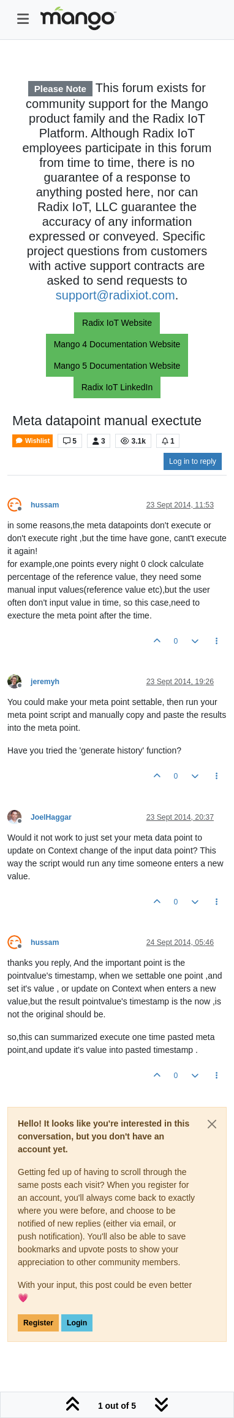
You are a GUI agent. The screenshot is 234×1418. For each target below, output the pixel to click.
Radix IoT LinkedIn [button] (117, 387)
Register (38, 1323)
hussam (45, 505)
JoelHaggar (51, 817)
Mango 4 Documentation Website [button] (117, 344)
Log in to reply (192, 461)
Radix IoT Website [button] (117, 323)
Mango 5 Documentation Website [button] (117, 366)
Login (77, 1323)
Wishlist (32, 441)
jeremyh (45, 681)
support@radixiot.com (115, 295)
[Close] (212, 1124)
